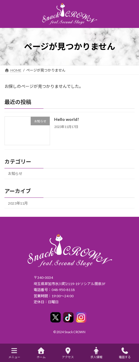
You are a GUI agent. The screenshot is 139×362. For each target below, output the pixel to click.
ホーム (41, 353)
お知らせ (15, 173)
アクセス (68, 353)
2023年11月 (18, 203)
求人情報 (96, 353)
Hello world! (66, 119)
